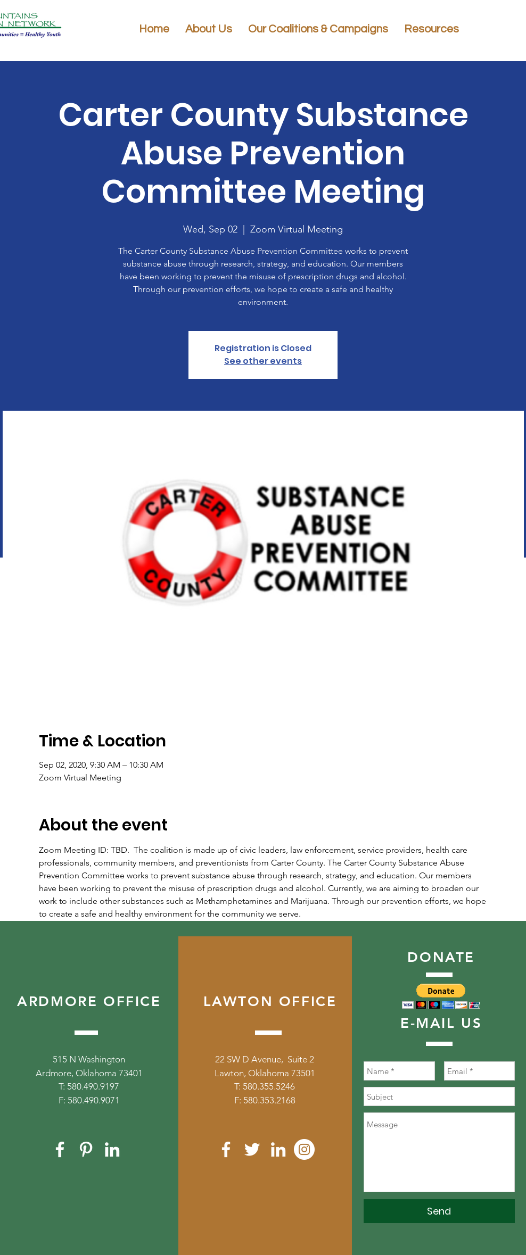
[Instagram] (304, 1149)
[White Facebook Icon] (60, 1149)
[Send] (439, 1211)
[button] (441, 996)
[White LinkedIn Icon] (112, 1149)
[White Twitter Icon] (252, 1149)
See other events (263, 361)
